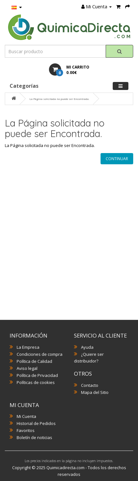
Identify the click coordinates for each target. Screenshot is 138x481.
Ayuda (87, 347)
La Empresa (28, 347)
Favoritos (26, 430)
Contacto (89, 385)
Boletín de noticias (34, 437)
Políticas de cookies (36, 382)
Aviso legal (27, 368)
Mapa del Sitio (95, 392)
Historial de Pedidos (36, 423)
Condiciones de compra (39, 354)
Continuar (117, 158)
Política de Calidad (34, 361)
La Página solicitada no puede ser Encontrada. (59, 99)
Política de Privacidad (37, 375)
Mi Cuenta (26, 416)
